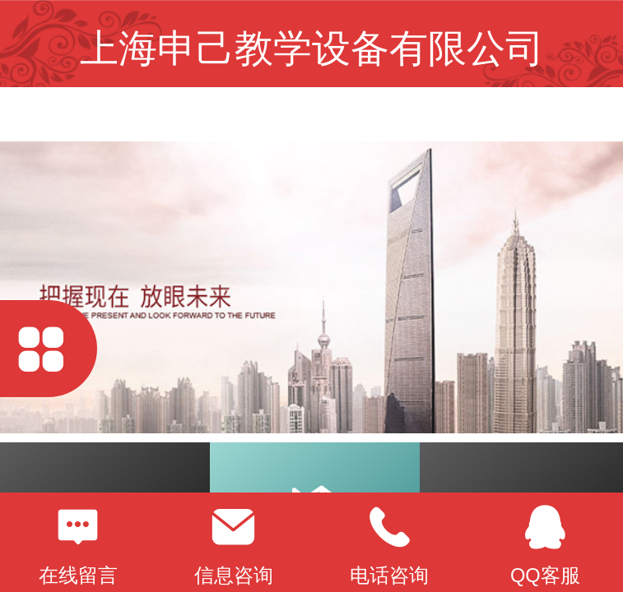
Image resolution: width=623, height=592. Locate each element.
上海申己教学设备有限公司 (312, 48)
